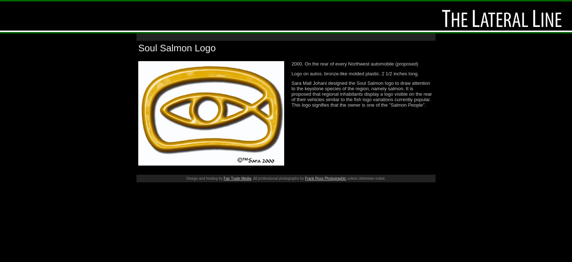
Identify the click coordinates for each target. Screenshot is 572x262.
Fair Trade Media (237, 178)
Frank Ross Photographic (325, 178)
